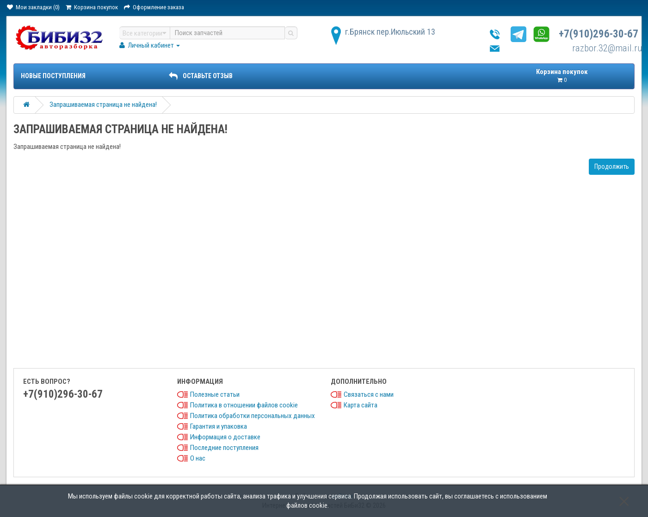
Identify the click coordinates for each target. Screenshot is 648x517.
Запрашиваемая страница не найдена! (103, 104)
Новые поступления (53, 76)
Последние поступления (224, 447)
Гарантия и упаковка (218, 426)
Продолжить (611, 166)
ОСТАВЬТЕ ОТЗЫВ (201, 76)
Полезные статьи (215, 394)
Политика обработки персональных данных (252, 416)
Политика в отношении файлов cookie (244, 405)
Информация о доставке (225, 437)
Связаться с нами (369, 394)
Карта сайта (360, 405)
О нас (197, 458)
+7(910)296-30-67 (598, 34)
